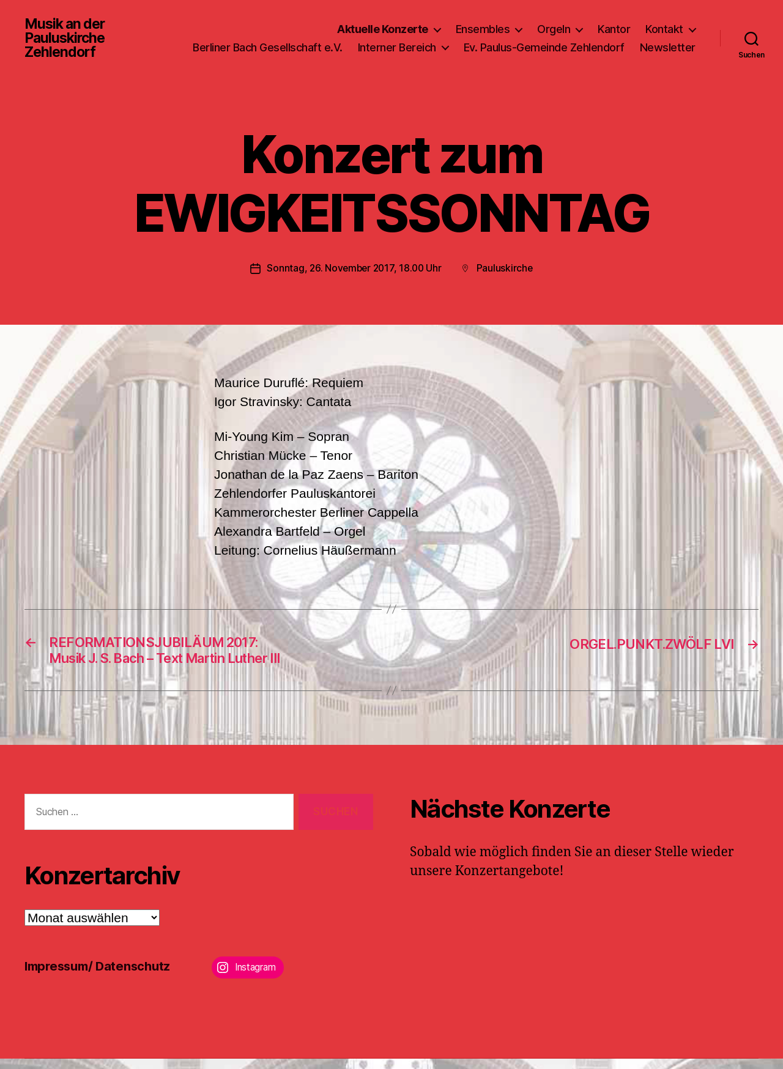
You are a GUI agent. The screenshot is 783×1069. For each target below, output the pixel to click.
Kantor (614, 23)
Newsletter (668, 59)
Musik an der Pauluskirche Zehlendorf (66, 42)
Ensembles (483, 23)
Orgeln (553, 23)
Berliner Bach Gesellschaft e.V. (339, 41)
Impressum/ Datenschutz (101, 976)
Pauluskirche (506, 275)
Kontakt (664, 23)
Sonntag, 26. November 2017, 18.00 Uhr (353, 275)
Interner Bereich (468, 41)
